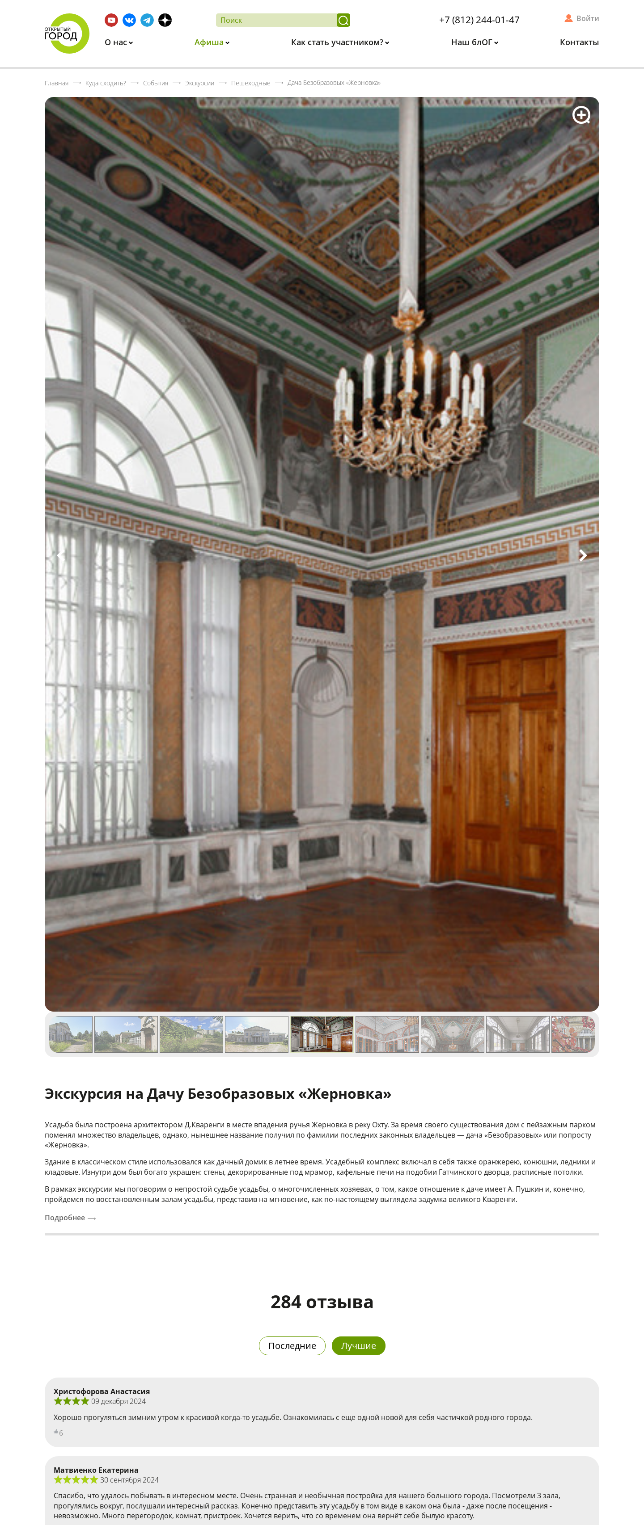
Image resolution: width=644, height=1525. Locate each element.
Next (583, 555)
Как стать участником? (338, 42)
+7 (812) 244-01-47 (479, 19)
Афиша (210, 42)
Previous (61, 555)
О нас (117, 42)
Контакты (579, 42)
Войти (587, 18)
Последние (292, 1346)
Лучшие (358, 1346)
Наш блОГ (473, 42)
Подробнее (65, 1218)
